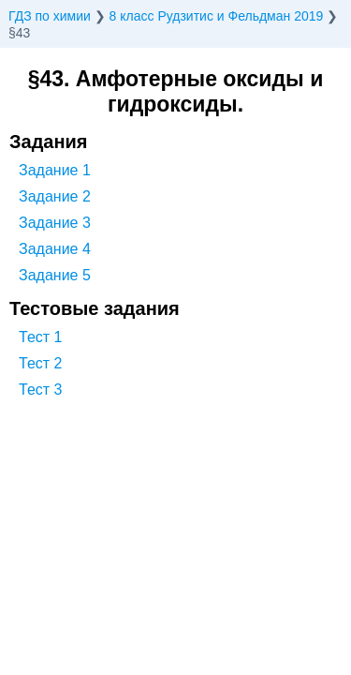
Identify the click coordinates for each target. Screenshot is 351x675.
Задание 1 (55, 170)
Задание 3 (55, 223)
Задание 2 (55, 196)
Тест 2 (40, 363)
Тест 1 (40, 337)
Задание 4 (55, 249)
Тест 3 (40, 390)
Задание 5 (55, 275)
